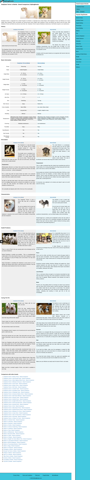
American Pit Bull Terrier (77, 54)
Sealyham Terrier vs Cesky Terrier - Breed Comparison (16, 413)
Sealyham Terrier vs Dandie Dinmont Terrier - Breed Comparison (18, 409)
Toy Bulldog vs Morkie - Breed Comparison (13, 459)
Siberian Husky (75, 17)
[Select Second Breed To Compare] (80, 9)
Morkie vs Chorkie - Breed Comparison (12, 425)
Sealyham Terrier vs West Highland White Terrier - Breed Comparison (19, 380)
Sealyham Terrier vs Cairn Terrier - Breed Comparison (15, 383)
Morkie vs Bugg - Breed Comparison (12, 445)
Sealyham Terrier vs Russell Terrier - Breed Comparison (16, 404)
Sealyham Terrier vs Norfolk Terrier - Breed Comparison (16, 399)
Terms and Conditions (27, 475)
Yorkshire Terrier (75, 20)
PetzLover (37, 475)
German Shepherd (76, 35)
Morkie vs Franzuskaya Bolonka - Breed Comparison (15, 444)
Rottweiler (74, 41)
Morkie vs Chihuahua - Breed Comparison (13, 421)
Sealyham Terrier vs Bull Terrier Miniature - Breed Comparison (17, 395)
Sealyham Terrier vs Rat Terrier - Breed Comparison (15, 387)
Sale (22, 29)
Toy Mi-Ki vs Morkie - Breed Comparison (12, 461)
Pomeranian (75, 25)
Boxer (73, 51)
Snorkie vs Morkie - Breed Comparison (12, 457)
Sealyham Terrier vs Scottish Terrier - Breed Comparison (16, 388)
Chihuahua (74, 43)
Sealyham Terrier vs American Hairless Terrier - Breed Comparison (18, 394)
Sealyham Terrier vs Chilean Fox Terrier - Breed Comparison (17, 418)
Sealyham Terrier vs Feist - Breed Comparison (14, 406)
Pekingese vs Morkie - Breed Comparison (13, 449)
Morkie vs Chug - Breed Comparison (12, 430)
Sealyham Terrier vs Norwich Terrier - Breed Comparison (16, 397)
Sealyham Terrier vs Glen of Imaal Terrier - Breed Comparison (17, 414)
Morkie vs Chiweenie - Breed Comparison (13, 428)
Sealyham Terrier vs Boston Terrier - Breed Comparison (16, 376)
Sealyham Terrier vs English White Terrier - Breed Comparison (17, 400)
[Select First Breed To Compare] (80, 7)
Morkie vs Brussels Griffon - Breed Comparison (14, 433)
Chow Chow (75, 59)
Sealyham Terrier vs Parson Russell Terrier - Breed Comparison (18, 402)
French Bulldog (75, 28)
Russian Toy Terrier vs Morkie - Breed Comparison (15, 451)
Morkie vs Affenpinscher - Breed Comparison (13, 432)
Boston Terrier (75, 46)
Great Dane (74, 61)
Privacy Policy (16, 475)
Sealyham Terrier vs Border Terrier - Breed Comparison (16, 385)
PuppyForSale (46, 475)
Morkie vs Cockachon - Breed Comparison (13, 447)
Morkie (51, 29)
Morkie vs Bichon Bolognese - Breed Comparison (14, 442)
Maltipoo (74, 67)
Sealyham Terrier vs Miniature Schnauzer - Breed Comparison (17, 381)
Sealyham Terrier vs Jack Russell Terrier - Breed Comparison (17, 378)
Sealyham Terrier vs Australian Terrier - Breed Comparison (16, 390)
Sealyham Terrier (17, 29)
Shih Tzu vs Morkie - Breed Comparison (12, 454)
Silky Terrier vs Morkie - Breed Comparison (13, 456)
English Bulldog (75, 23)
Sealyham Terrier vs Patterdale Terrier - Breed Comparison (16, 392)
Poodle (73, 64)
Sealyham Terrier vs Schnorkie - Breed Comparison (15, 416)
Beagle (73, 56)
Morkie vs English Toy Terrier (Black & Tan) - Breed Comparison (18, 438)
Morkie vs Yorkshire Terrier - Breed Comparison (14, 419)
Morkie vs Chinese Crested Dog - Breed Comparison (15, 426)
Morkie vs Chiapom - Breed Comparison (12, 437)
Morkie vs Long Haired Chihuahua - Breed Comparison (16, 440)
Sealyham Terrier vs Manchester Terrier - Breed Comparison (17, 407)
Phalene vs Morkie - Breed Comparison (12, 452)
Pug (73, 33)
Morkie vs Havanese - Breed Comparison (13, 423)
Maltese (74, 30)
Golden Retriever (76, 38)
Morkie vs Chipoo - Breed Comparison (12, 435)
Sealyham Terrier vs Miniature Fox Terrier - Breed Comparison (17, 411)
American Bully (75, 48)
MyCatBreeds (55, 475)
